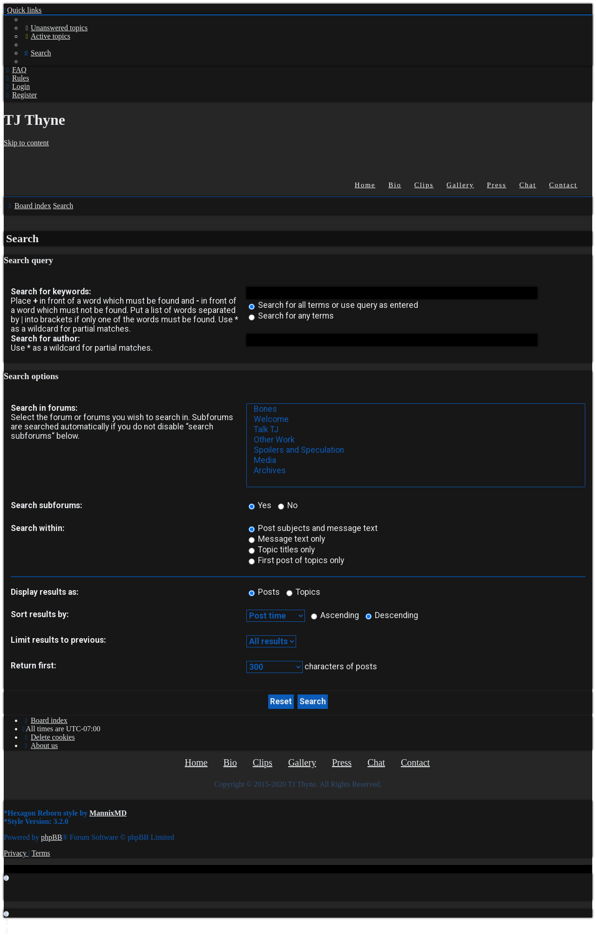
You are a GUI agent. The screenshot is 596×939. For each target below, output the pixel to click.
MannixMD (108, 813)
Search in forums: (44, 408)
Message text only (287, 539)
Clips (424, 185)
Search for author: (45, 338)
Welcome (415, 420)
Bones (415, 409)
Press (497, 185)
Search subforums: (46, 505)
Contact (563, 185)
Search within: (38, 528)
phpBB (51, 837)
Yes (260, 505)
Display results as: (45, 592)
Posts (264, 592)
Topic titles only (282, 549)
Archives (415, 471)
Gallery (460, 185)
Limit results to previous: (58, 640)
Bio (394, 185)
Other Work (415, 440)
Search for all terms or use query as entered (333, 305)
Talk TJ (415, 430)
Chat (527, 185)
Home (365, 185)
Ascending (335, 615)
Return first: (33, 665)
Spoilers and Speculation (415, 450)
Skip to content (26, 143)
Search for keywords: (51, 291)
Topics (303, 592)
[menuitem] (55, 28)
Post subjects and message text (313, 528)
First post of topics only (296, 560)
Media (415, 461)
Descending (392, 615)
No (288, 505)
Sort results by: (40, 614)
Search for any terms (291, 315)
